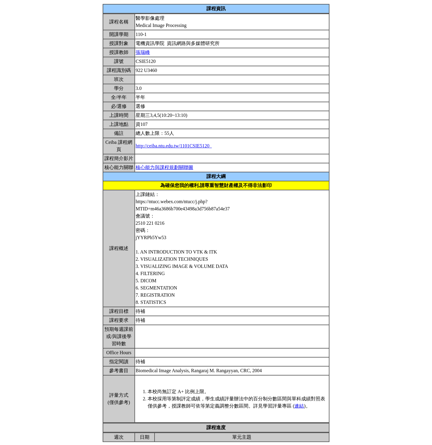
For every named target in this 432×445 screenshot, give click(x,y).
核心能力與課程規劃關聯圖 (164, 167)
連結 (299, 405)
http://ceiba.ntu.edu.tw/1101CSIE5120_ (174, 145)
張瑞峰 (143, 52)
